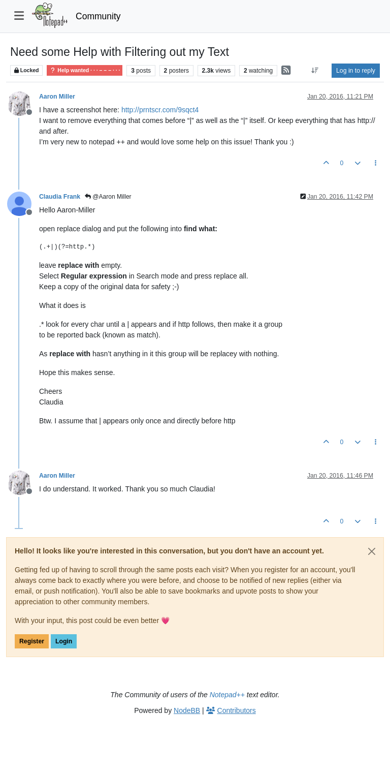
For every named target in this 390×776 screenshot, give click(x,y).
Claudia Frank (59, 196)
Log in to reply (355, 70)
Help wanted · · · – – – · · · (84, 70)
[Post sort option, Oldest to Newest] (315, 71)
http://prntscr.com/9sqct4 (160, 110)
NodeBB (187, 710)
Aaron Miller (57, 96)
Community (98, 16)
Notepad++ (227, 695)
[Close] (371, 551)
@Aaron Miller (108, 196)
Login (63, 641)
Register (31, 641)
